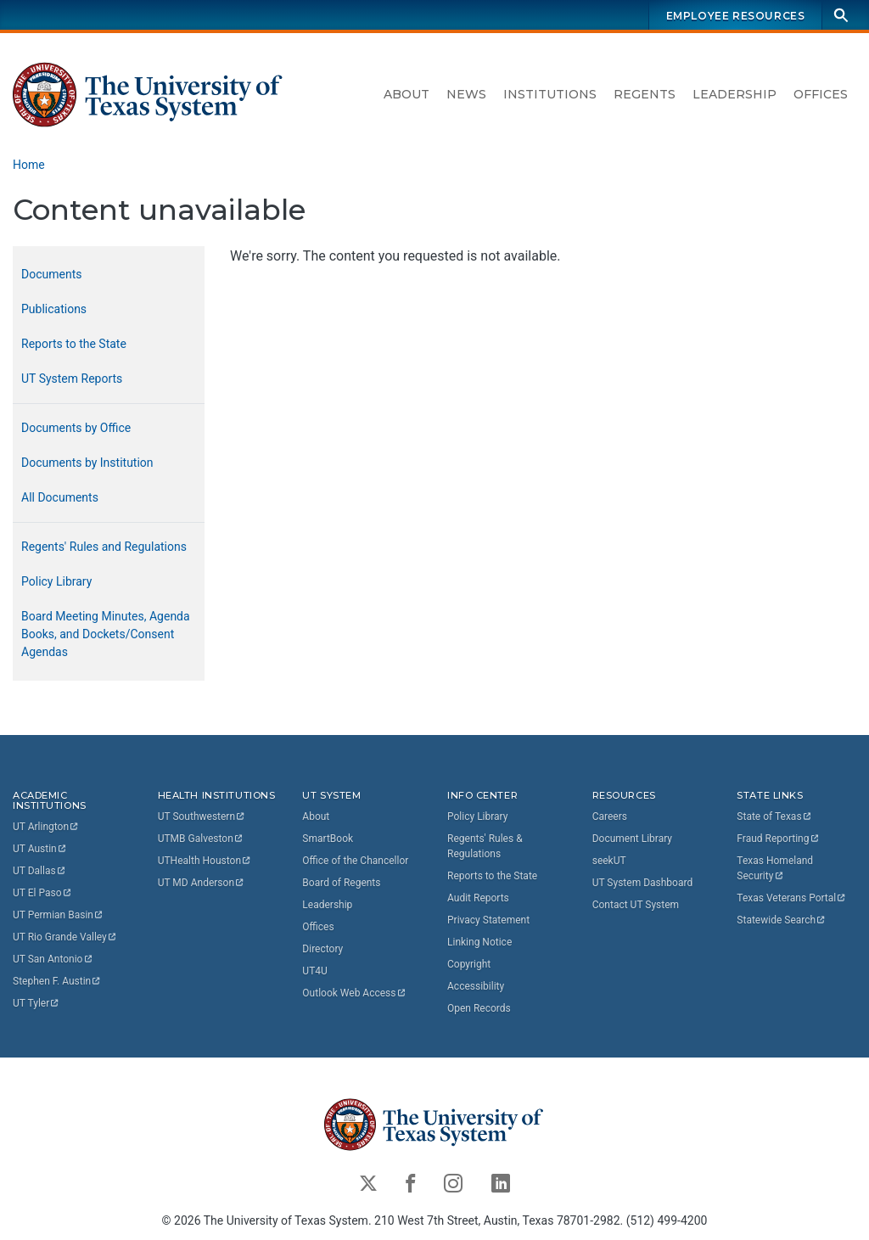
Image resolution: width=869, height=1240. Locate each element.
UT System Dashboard (642, 883)
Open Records (479, 1008)
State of (774, 816)
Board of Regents (341, 883)
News (466, 94)
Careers (609, 816)
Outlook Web (354, 993)
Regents (645, 94)
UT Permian (58, 915)
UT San (53, 959)
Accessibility (475, 986)
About (406, 94)
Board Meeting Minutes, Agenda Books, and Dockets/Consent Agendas (105, 634)
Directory (322, 949)
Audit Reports (478, 898)
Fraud (778, 838)
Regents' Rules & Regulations (485, 846)
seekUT (609, 861)
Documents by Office (76, 428)
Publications (54, 309)
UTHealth (205, 861)
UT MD (201, 883)
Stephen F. (57, 981)
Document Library (632, 838)
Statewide (782, 920)
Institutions (550, 94)
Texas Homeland (776, 868)
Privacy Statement (488, 920)
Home (29, 164)
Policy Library (56, 581)
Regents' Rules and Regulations (104, 546)
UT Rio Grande (65, 937)
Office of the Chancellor (355, 861)
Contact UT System (635, 905)
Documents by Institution (87, 462)
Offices (820, 94)
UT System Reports (71, 378)
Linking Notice (479, 942)
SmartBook (327, 838)
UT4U (314, 971)
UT (46, 827)
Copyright (469, 964)
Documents (51, 274)
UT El (42, 893)
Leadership (734, 94)
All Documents (59, 497)
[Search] (841, 15)
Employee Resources (735, 15)
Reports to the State (73, 344)
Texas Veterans (792, 898)
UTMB (201, 838)
